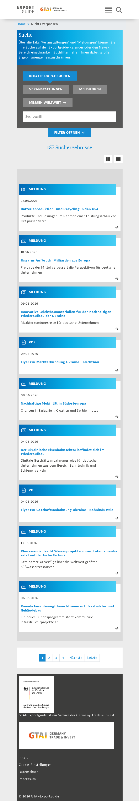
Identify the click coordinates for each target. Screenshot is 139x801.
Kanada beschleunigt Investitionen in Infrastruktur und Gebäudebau (67, 608)
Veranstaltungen (46, 89)
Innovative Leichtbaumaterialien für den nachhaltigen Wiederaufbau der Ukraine (66, 314)
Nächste (75, 658)
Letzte (92, 658)
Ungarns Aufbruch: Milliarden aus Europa (55, 261)
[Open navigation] (108, 9)
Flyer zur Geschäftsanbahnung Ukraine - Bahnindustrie (67, 510)
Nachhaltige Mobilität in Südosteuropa (53, 404)
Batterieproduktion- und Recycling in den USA (60, 209)
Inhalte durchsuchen (50, 76)
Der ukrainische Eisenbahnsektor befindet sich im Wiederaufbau (63, 452)
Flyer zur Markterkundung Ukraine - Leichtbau (60, 362)
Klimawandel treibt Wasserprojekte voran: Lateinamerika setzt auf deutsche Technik (69, 553)
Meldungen (90, 89)
